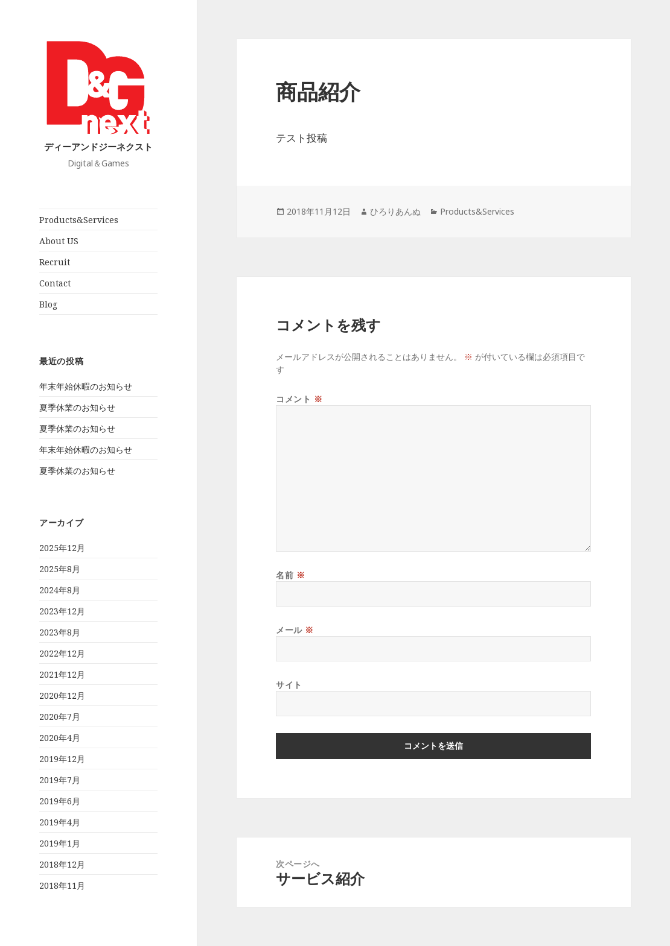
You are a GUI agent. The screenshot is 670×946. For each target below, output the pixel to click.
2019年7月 (59, 780)
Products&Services (78, 219)
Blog (48, 304)
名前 (290, 575)
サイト (289, 684)
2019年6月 (59, 801)
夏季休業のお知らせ (77, 407)
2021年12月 (62, 674)
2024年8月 (59, 590)
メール (295, 629)
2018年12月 (62, 864)
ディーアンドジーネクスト (98, 146)
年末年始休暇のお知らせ (85, 386)
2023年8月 (59, 632)
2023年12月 (62, 611)
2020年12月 (62, 695)
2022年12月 (62, 653)
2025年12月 (62, 547)
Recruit (54, 262)
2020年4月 (59, 737)
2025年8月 (59, 569)
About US (58, 241)
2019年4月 (59, 822)
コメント (299, 399)
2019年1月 (59, 843)
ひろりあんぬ (395, 211)
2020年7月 (59, 716)
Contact (55, 283)
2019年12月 (62, 759)
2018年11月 (62, 885)
